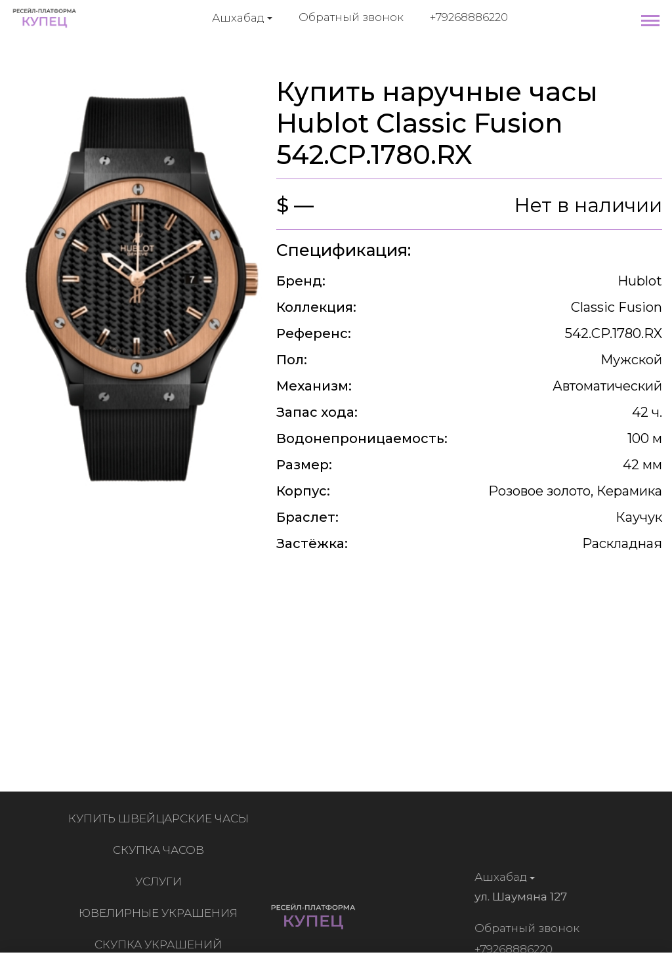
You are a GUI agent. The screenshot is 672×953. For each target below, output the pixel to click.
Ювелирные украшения (160, 913)
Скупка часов (161, 850)
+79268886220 (469, 17)
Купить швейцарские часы (161, 818)
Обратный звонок (351, 17)
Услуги (161, 881)
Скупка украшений (160, 944)
